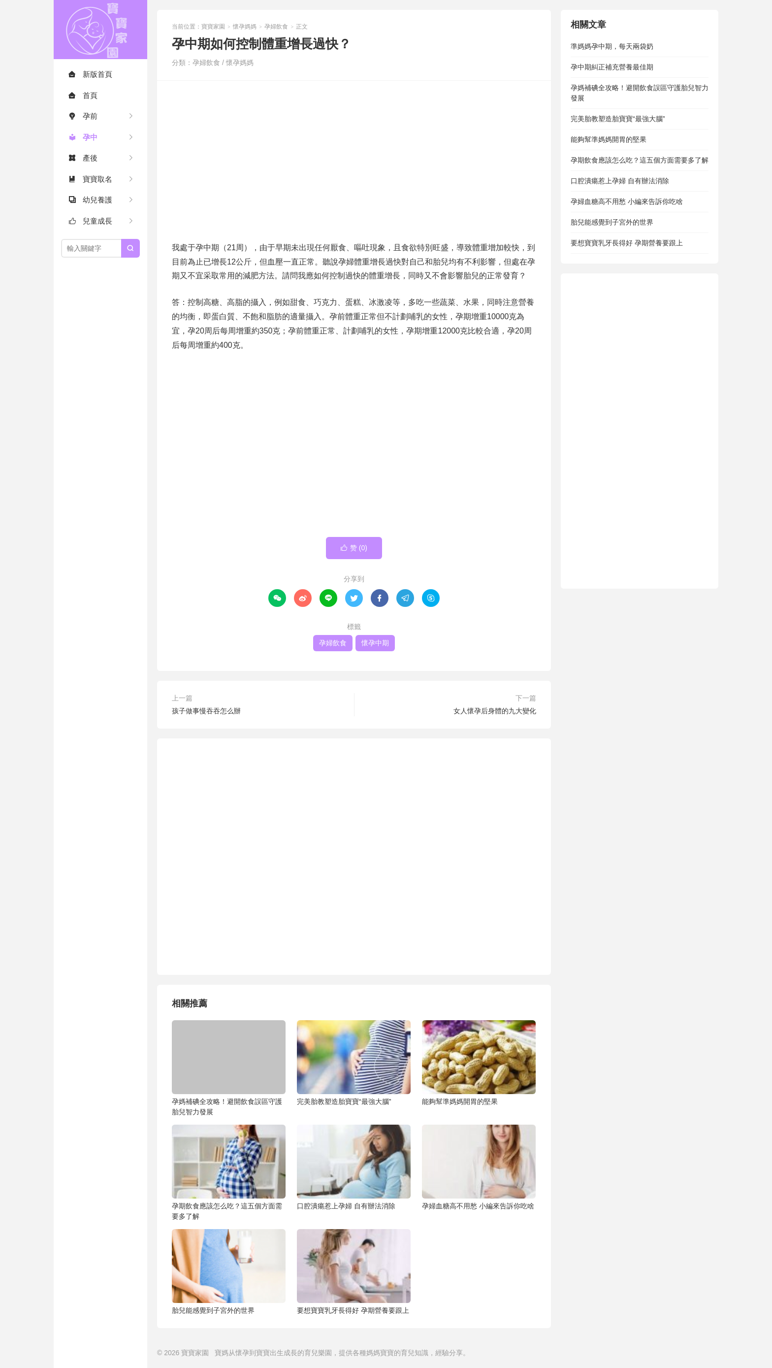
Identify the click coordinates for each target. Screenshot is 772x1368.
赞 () (354, 548)
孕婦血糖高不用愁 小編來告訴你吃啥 (479, 1167)
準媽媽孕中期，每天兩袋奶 (612, 46)
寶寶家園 (100, 29)
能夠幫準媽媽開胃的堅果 (479, 1062)
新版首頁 (90, 74)
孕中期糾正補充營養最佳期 (612, 67)
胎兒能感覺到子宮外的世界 (229, 1271)
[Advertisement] (354, 160)
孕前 (82, 116)
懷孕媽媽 (245, 26)
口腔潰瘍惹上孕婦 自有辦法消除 (354, 1167)
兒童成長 (90, 221)
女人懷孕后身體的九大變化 (494, 711)
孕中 (82, 137)
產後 (82, 158)
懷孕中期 (375, 643)
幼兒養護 (90, 200)
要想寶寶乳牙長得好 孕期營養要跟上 (354, 1271)
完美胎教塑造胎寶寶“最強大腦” (354, 1062)
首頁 (82, 95)
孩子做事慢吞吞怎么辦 (206, 711)
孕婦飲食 (276, 26)
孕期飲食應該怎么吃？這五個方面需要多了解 (229, 1172)
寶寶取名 (90, 179)
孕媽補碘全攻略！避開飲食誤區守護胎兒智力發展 (229, 1068)
